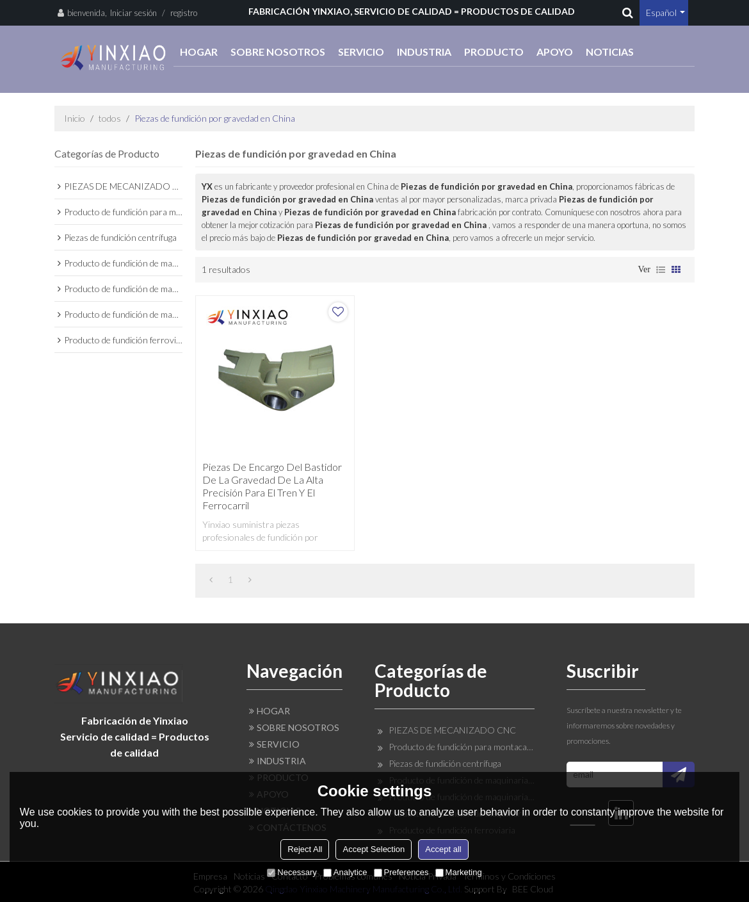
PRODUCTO (494, 51)
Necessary (291, 872)
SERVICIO (361, 51)
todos (110, 118)
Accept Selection (373, 849)
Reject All (304, 849)
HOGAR (199, 51)
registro (183, 13)
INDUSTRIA (424, 51)
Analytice (345, 872)
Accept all (443, 849)
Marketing (458, 872)
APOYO (554, 51)
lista (660, 269)
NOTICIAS (610, 51)
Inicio (74, 118)
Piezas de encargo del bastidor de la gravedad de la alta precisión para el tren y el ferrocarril (272, 486)
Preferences (401, 872)
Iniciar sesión (133, 13)
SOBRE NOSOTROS (277, 51)
